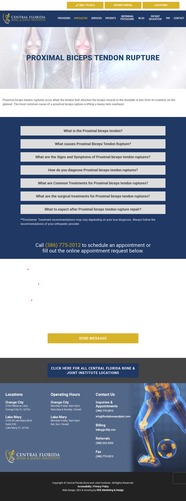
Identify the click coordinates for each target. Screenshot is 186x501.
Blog (141, 18)
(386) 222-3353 (104, 443)
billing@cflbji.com (106, 429)
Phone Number (104, 284)
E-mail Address (30, 284)
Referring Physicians (127, 18)
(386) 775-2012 (85, 5)
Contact (179, 18)
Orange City (14, 402)
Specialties (81, 18)
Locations (161, 5)
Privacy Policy (101, 486)
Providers (64, 18)
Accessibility (84, 486)
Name (25, 269)
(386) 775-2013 (104, 456)
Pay (168, 18)
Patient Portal (123, 5)
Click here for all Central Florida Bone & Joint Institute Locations (93, 370)
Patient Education (155, 18)
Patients (110, 18)
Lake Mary (13, 417)
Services (96, 18)
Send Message (93, 338)
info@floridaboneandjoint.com (113, 416)
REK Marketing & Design (110, 490)
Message (26, 300)
